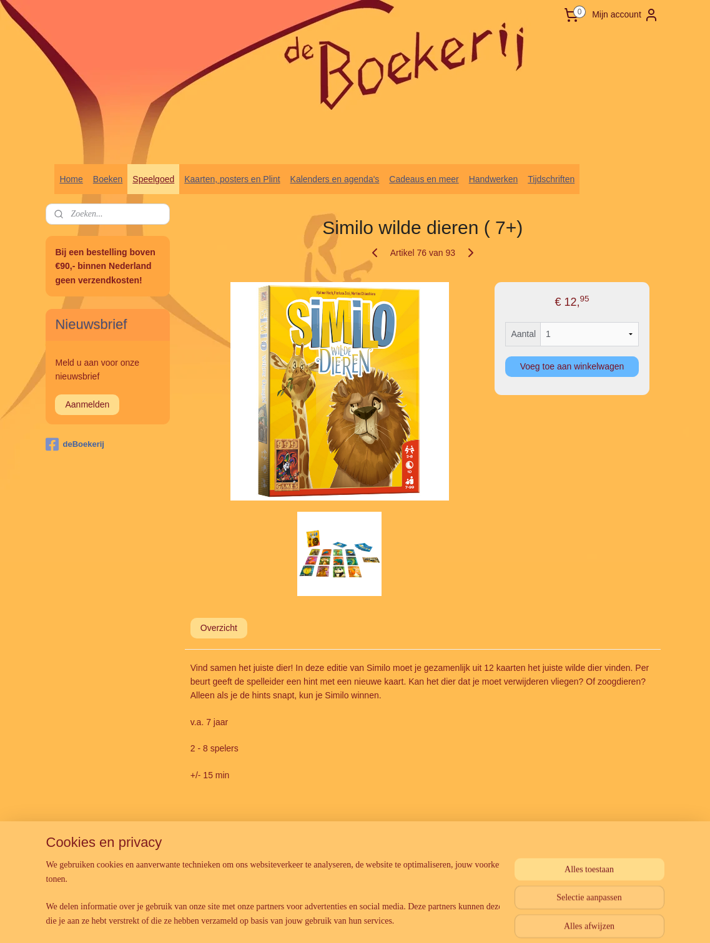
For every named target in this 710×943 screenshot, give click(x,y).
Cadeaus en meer (423, 179)
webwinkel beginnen (390, 835)
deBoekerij (75, 444)
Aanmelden (87, 404)
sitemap (327, 835)
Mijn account (625, 14)
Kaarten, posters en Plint (232, 179)
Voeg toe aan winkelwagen (572, 366)
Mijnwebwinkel (487, 835)
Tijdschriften (551, 179)
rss (349, 835)
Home (70, 179)
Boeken (107, 179)
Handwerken (493, 179)
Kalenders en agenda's (335, 179)
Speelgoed (153, 179)
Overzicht (218, 628)
